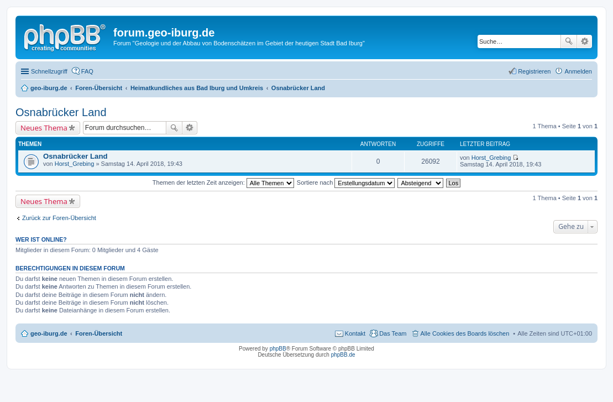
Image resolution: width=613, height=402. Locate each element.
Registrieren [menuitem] (534, 71)
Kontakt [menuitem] (355, 333)
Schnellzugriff (49, 71)
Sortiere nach (346, 182)
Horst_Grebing (75, 163)
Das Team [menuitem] (392, 333)
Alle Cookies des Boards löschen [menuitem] (465, 333)
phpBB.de (343, 355)
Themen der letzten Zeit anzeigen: (223, 182)
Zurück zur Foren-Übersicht (59, 218)
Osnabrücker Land (61, 112)
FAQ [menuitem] (87, 71)
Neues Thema (43, 128)
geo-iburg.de (48, 333)
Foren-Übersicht (98, 333)
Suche (568, 41)
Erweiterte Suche (584, 41)
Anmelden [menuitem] (578, 71)
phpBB (278, 349)
